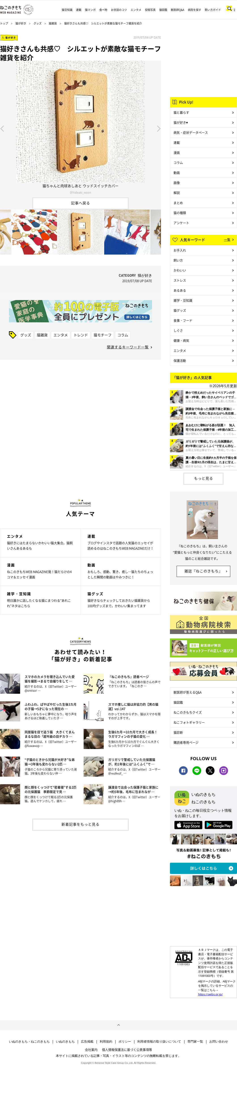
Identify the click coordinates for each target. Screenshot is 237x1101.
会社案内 (91, 1049)
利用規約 (106, 1041)
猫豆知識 (67, 9)
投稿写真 (150, 9)
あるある (180, 290)
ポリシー (124, 1041)
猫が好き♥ (181, 122)
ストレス (180, 280)
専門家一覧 (195, 1041)
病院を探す (194, 9)
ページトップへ (118, 1025)
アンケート (181, 222)
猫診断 (178, 732)
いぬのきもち (65, 1041)
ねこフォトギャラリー (189, 722)
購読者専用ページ (186, 742)
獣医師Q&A (177, 9)
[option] (80, 128)
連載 (78, 9)
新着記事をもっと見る (80, 824)
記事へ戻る (80, 203)
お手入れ (180, 250)
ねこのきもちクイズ (188, 712)
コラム (122, 335)
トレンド (81, 335)
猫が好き (20, 23)
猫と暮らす (181, 112)
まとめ (178, 202)
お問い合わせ (218, 1041)
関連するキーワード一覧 (128, 347)
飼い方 (178, 260)
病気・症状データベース (191, 132)
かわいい (180, 270)
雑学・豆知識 (183, 300)
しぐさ (178, 330)
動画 (177, 172)
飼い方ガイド (213, 9)
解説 (177, 192)
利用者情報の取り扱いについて (159, 1041)
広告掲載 (87, 1041)
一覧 (227, 239)
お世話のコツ (119, 9)
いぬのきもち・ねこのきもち (29, 1041)
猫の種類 (180, 212)
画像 (177, 182)
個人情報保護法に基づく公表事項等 (127, 1049)
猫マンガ (90, 9)
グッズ (38, 23)
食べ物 (103, 9)
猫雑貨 (53, 23)
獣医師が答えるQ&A (187, 692)
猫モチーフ (103, 335)
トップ (4, 23)
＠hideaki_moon (80, 192)
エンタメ (136, 9)
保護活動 (180, 360)
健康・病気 (181, 340)
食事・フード (183, 320)
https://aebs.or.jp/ (210, 994)
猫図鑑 (163, 9)
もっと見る (203, 478)
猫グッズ (180, 310)
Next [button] (159, 128)
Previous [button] (2, 128)
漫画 (177, 152)
